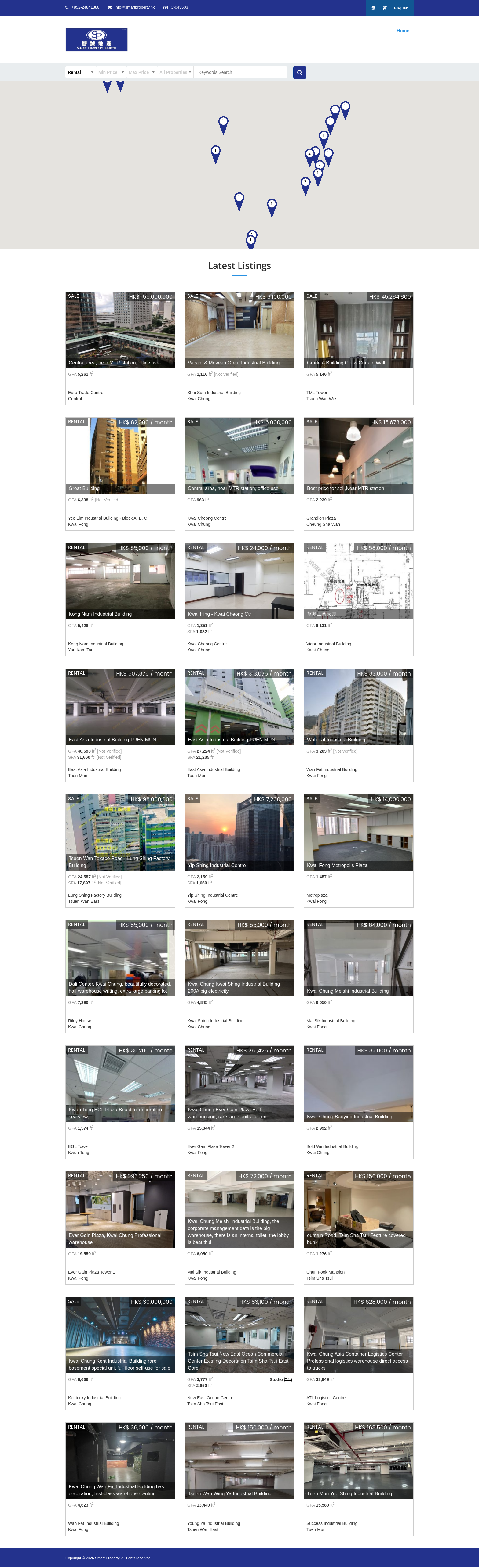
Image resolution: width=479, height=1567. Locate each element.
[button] (324, 140)
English (400, 8)
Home (403, 30)
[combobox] (80, 72)
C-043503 (190, 7)
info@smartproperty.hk (140, 7)
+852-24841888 (85, 7)
